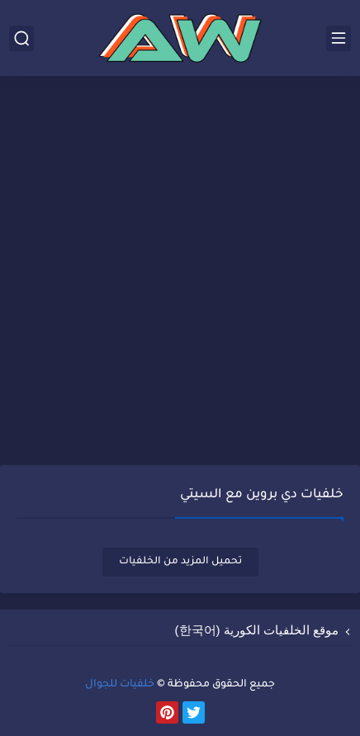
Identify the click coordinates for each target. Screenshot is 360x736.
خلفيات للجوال (119, 685)
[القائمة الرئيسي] (338, 38)
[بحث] (21, 38)
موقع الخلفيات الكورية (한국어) (257, 630)
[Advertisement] (180, 273)
